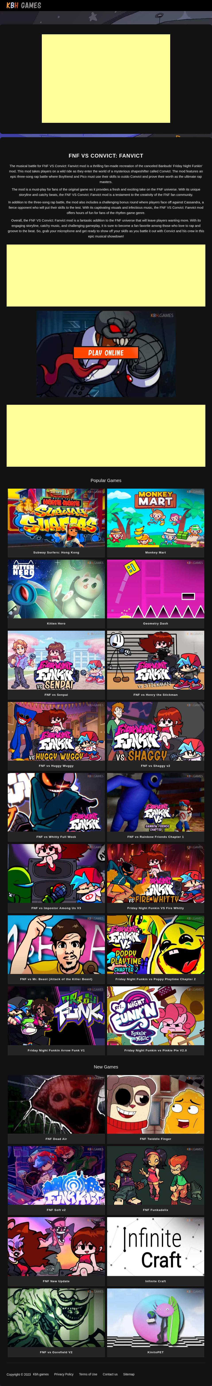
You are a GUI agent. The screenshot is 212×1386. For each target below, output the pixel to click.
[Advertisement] (106, 78)
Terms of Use (88, 1374)
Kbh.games (41, 1374)
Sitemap (129, 1374)
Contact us (110, 1374)
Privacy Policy (63, 1374)
